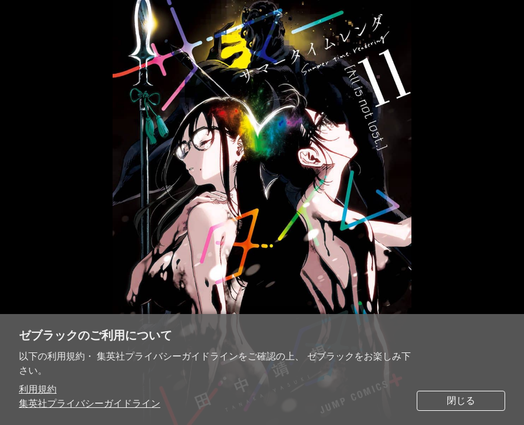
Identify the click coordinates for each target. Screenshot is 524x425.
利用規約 (38, 389)
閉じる (461, 400)
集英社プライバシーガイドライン (89, 403)
